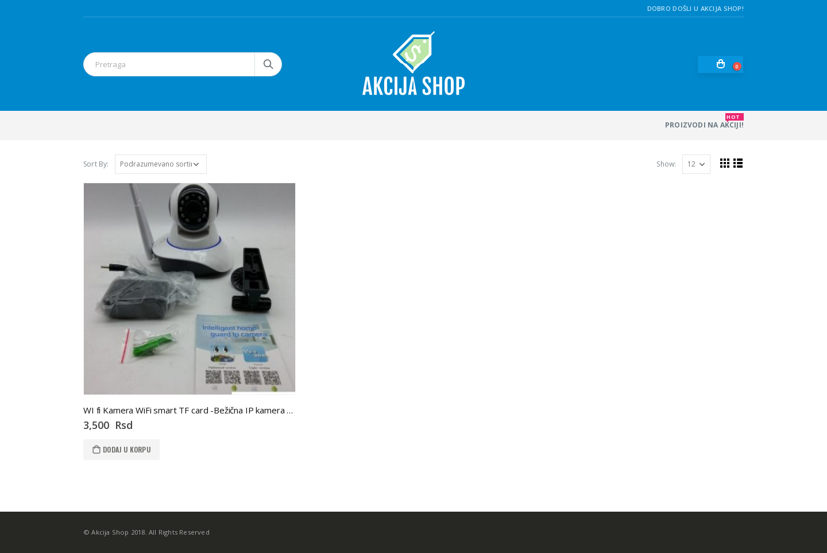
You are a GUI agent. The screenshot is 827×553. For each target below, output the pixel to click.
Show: (666, 164)
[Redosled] (161, 164)
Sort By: (96, 164)
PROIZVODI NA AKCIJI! (704, 121)
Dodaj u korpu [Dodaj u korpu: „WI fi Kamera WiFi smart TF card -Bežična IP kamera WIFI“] (126, 449)
